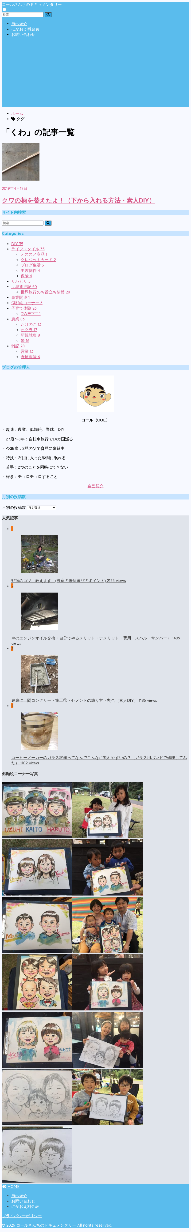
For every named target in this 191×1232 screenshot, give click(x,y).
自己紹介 (19, 24)
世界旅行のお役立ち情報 (45, 292)
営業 (27, 351)
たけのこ (31, 324)
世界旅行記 (24, 287)
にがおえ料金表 (25, 29)
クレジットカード (38, 260)
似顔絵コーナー (27, 303)
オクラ (29, 330)
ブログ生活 (32, 265)
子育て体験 (24, 308)
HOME (10, 1186)
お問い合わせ (23, 34)
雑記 (18, 346)
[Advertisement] (95, 74)
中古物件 (30, 270)
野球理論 (30, 357)
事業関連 (20, 297)
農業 (18, 319)
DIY (17, 244)
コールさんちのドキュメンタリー (32, 4)
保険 (26, 276)
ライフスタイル (28, 249)
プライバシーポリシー (22, 1216)
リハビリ (21, 281)
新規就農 (30, 335)
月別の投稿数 (14, 507)
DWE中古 (31, 314)
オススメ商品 (34, 254)
